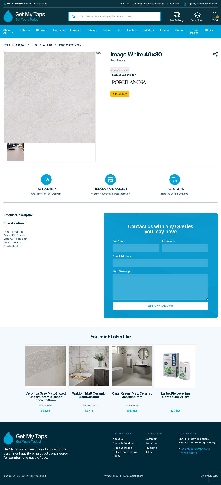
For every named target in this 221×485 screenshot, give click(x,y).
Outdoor (180, 30)
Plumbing (164, 30)
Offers (209, 30)
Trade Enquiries (122, 445)
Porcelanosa (117, 60)
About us (118, 436)
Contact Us (173, 3)
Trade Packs (194, 31)
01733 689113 (189, 451)
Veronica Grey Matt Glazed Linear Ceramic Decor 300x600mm (45, 394)
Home (6, 44)
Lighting (91, 30)
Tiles (119, 30)
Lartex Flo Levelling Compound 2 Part (175, 393)
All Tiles (47, 44)
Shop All (6, 31)
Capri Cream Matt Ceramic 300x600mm (132, 393)
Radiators (148, 30)
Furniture (75, 30)
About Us (125, 3)
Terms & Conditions (125, 440)
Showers (41, 30)
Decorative (58, 30)
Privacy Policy (111, 474)
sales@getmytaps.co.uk (195, 446)
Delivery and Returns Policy (149, 3)
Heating (132, 30)
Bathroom (25, 30)
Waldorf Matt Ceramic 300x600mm (89, 393)
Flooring (106, 30)
